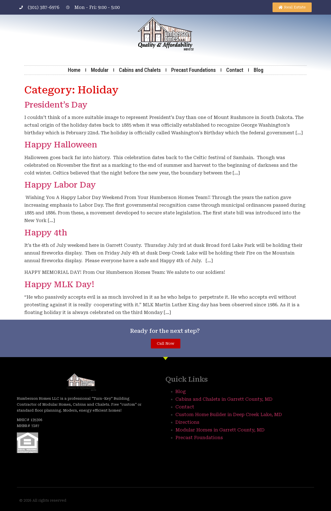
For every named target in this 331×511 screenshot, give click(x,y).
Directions (187, 422)
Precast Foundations (193, 70)
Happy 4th (45, 232)
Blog (258, 70)
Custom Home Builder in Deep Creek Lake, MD (228, 414)
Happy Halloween (60, 144)
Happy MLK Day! (59, 284)
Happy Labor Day (60, 185)
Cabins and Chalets (140, 70)
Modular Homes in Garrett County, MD (220, 429)
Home (74, 70)
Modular (100, 70)
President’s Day (55, 105)
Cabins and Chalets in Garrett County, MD (224, 399)
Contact (234, 70)
